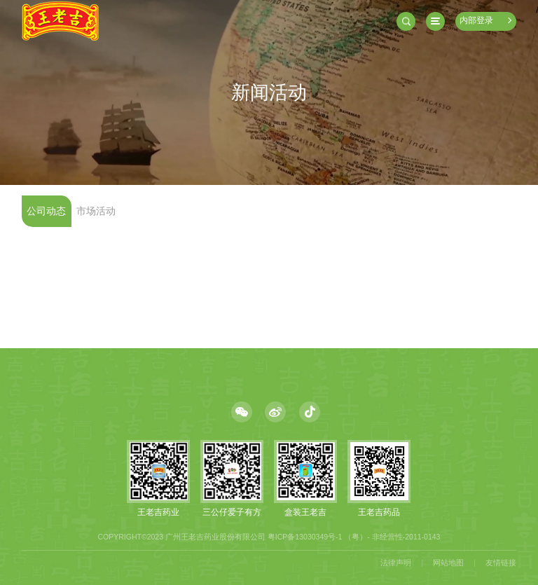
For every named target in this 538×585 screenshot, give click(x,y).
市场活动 (96, 211)
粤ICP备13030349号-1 (305, 536)
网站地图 (448, 562)
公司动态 (46, 211)
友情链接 (500, 562)
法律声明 (395, 562)
